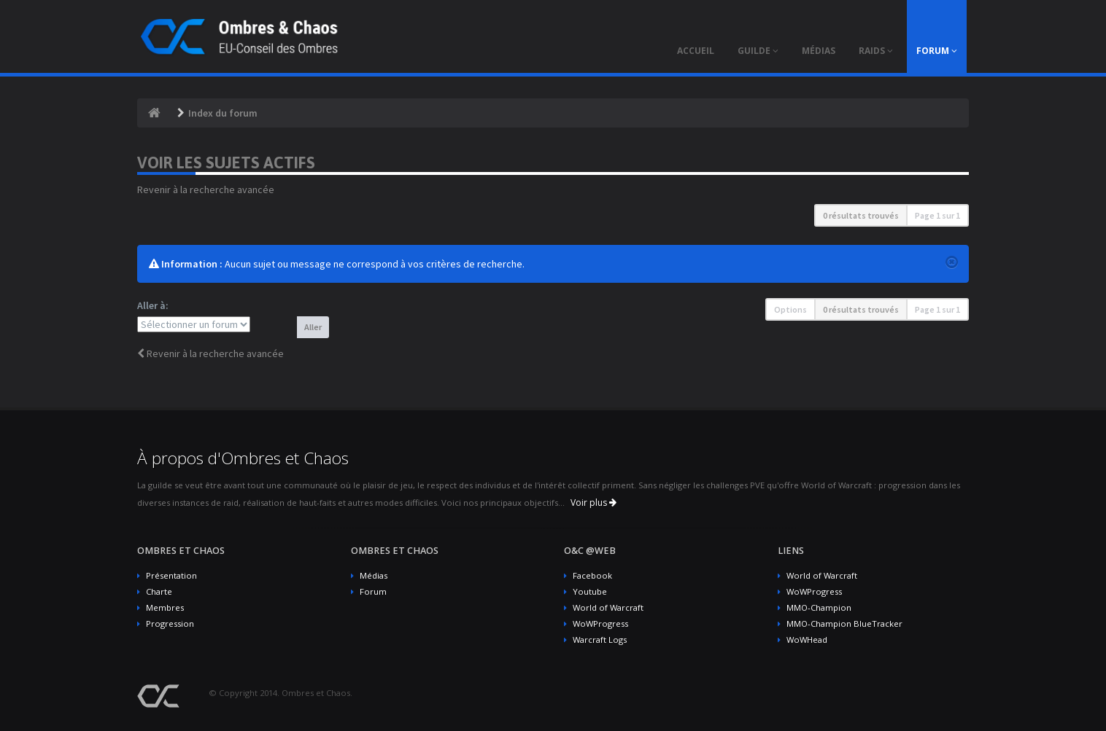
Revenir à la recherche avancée (205, 189)
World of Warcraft (608, 607)
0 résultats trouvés (861, 215)
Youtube (590, 591)
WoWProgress (600, 623)
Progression (170, 623)
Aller (313, 326)
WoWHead (806, 639)
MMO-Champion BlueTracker (844, 623)
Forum (373, 591)
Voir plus (593, 502)
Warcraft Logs (600, 639)
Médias (373, 575)
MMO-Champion (818, 607)
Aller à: (153, 305)
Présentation (171, 575)
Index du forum (223, 113)
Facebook (592, 575)
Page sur (937, 215)
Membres (165, 607)
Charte (159, 591)
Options (790, 309)
